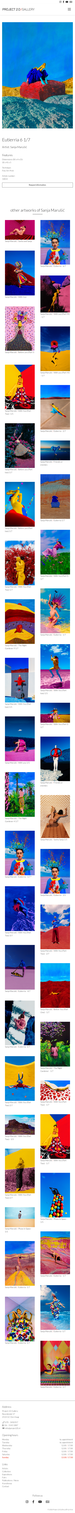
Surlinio (70, 1509)
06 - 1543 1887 (11, 1425)
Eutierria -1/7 (24, 1047)
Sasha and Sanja (25, 241)
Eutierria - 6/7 (60, 266)
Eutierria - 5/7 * (25, 877)
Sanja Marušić (18, 147)
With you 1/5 (24, 762)
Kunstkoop (7, 1483)
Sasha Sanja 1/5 (60, 839)
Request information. (37, 185)
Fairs (4, 1477)
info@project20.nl (12, 1428)
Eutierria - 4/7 (24, 991)
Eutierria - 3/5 (60, 895)
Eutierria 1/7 (59, 520)
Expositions (7, 1474)
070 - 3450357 (11, 1422)
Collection (6, 1471)
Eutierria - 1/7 (60, 634)
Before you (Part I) (26, 352)
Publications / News (10, 1480)
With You (22, 297)
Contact (5, 1486)
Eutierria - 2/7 (60, 431)
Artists (5, 1468)
